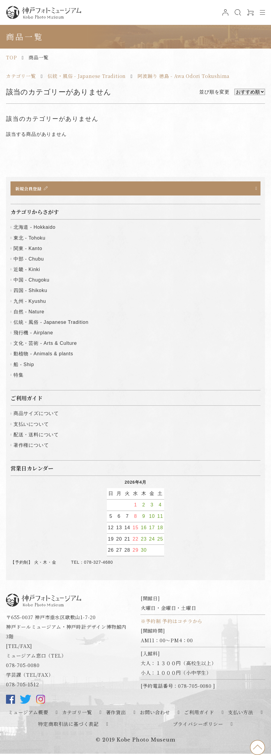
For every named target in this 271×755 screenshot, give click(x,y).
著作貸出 (116, 713)
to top (257, 747)
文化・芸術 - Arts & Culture (45, 344)
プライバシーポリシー (198, 724)
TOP (11, 57)
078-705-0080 (23, 666)
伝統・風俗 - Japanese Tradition (86, 76)
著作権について (31, 446)
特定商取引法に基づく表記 (68, 724)
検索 (236, 15)
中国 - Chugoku (32, 280)
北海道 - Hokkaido (35, 228)
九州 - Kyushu (30, 302)
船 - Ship (24, 365)
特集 (19, 375)
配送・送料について (36, 435)
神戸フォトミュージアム (43, 12)
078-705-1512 (22, 685)
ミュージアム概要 (28, 713)
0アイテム (248, 15)
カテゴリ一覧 (21, 76)
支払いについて (31, 425)
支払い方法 (240, 713)
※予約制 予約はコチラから (172, 622)
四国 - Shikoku (30, 291)
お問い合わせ (155, 713)
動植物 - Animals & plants (43, 354)
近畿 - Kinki (27, 270)
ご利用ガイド (199, 713)
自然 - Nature (29, 312)
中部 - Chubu (29, 259)
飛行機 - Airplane (33, 333)
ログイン (223, 15)
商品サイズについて (36, 414)
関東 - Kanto (28, 249)
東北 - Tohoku (30, 238)
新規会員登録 (30, 188)
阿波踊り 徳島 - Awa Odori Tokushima (183, 76)
